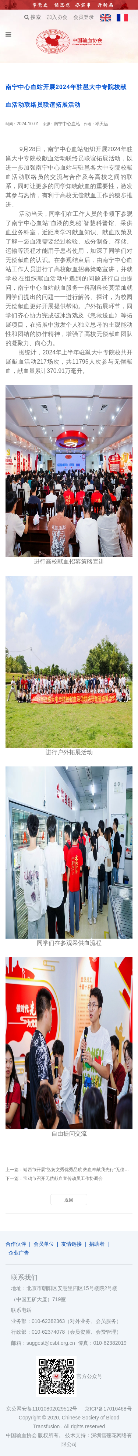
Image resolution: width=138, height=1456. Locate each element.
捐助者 (97, 1244)
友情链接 (71, 1244)
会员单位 (43, 1244)
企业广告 (18, 1253)
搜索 (32, 17)
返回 (68, 1199)
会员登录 (83, 17)
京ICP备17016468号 (108, 1409)
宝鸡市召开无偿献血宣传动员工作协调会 (63, 1178)
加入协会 (57, 17)
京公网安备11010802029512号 (45, 1409)
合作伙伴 (16, 1244)
